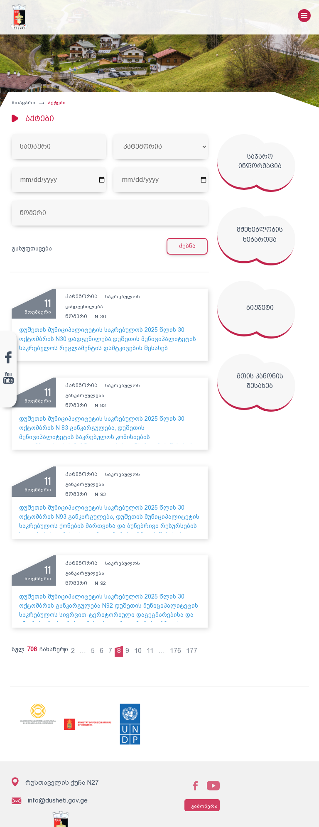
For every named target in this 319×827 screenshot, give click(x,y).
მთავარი (22, 105)
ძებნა (190, 249)
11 (153, 646)
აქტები (55, 105)
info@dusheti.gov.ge (48, 796)
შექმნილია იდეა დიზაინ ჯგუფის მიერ (259, 814)
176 (178, 646)
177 (195, 646)
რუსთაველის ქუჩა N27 (54, 777)
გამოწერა (194, 802)
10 (141, 646)
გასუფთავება (30, 251)
